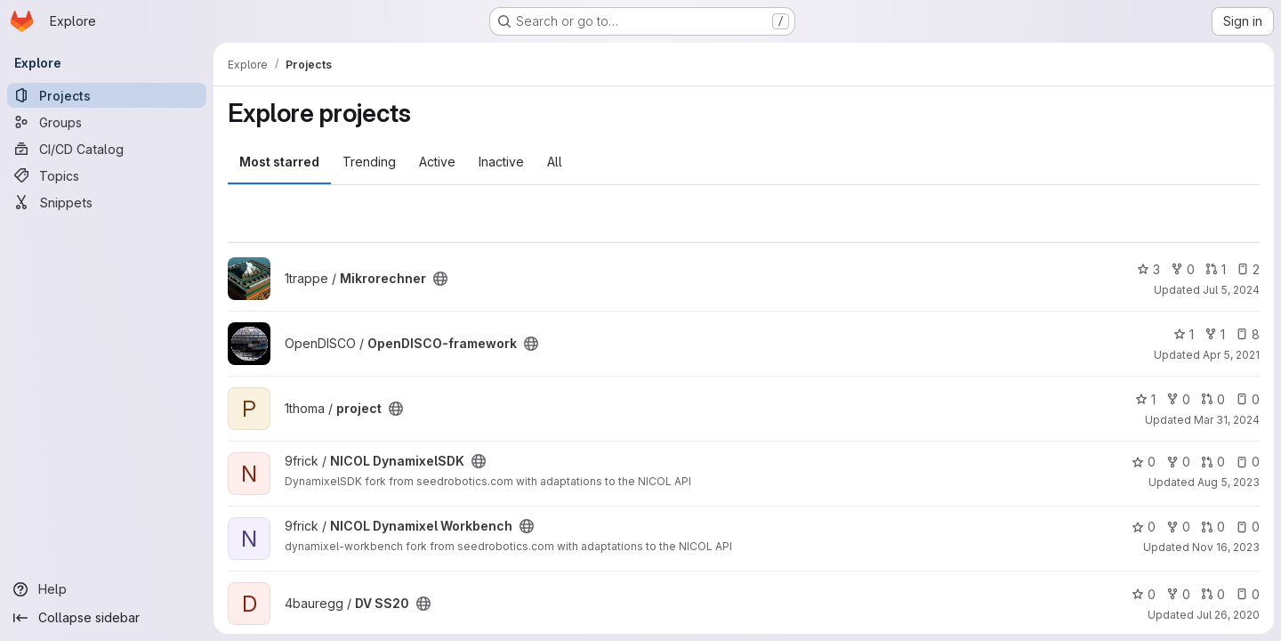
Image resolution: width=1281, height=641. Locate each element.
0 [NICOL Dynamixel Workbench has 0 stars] (1144, 526)
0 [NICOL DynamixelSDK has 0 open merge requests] (1213, 461)
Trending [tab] (369, 161)
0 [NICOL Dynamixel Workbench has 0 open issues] (1248, 526)
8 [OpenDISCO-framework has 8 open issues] (1248, 334)
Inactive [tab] (501, 161)
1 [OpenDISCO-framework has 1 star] (1183, 334)
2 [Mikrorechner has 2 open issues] (1248, 269)
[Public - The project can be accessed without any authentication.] (440, 279)
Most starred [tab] (279, 161)
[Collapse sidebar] (106, 617)
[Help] (106, 589)
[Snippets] (106, 202)
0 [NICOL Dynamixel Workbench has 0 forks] (1178, 526)
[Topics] (106, 175)
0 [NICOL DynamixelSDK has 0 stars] (1144, 461)
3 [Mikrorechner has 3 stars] (1148, 269)
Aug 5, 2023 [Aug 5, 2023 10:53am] (1228, 482)
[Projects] (106, 95)
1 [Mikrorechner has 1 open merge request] (1215, 269)
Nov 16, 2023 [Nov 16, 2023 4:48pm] (1226, 547)
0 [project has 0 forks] (1178, 399)
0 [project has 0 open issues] (1248, 399)
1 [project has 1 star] (1145, 399)
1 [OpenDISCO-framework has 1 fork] (1214, 334)
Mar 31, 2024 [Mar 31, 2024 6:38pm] (1227, 419)
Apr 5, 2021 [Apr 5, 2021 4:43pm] (1231, 354)
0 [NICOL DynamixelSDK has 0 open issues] (1248, 461)
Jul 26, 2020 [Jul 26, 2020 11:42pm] (1228, 614)
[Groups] (106, 122)
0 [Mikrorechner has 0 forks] (1183, 269)
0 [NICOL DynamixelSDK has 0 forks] (1178, 461)
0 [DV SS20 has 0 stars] (1144, 594)
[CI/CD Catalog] (106, 148)
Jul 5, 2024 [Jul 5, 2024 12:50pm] (1231, 289)
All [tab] (554, 161)
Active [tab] (437, 161)
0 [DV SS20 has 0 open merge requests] (1213, 594)
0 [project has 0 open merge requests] (1213, 399)
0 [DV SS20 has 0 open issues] (1248, 594)
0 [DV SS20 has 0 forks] (1178, 594)
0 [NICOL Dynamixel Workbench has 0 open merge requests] (1213, 526)
